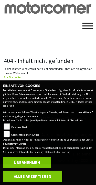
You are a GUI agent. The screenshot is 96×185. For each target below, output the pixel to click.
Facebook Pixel (19, 127)
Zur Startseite (12, 77)
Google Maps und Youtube (25, 134)
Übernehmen (27, 162)
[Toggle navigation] (87, 24)
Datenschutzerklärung (57, 152)
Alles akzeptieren (32, 176)
